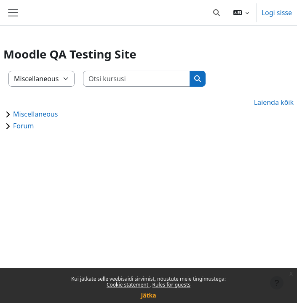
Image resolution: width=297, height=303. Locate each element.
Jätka (148, 295)
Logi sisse (277, 12)
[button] (216, 12)
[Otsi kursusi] (136, 79)
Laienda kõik (274, 102)
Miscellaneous (35, 114)
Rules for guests (171, 284)
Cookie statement (128, 284)
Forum (23, 125)
